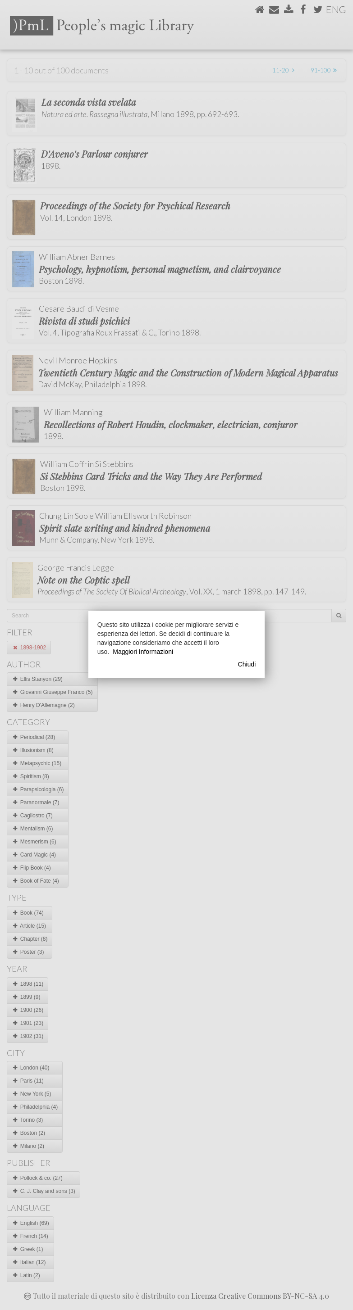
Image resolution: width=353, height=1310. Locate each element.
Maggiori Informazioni (143, 651)
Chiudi (247, 664)
